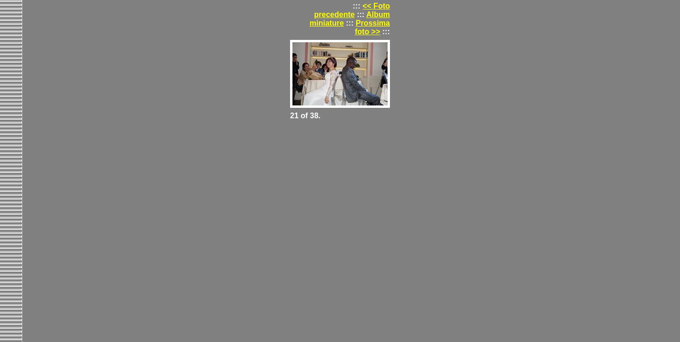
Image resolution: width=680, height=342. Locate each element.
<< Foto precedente (352, 10)
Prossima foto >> (372, 27)
